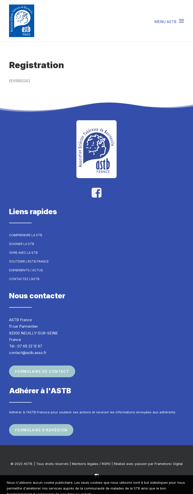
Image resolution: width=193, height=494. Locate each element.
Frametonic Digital (169, 464)
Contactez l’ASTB (24, 279)
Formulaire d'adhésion (41, 430)
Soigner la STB (21, 244)
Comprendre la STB (25, 235)
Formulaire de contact (42, 371)
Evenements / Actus (26, 270)
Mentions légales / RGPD (91, 464)
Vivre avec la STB (23, 253)
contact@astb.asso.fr (27, 352)
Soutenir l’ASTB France (29, 261)
